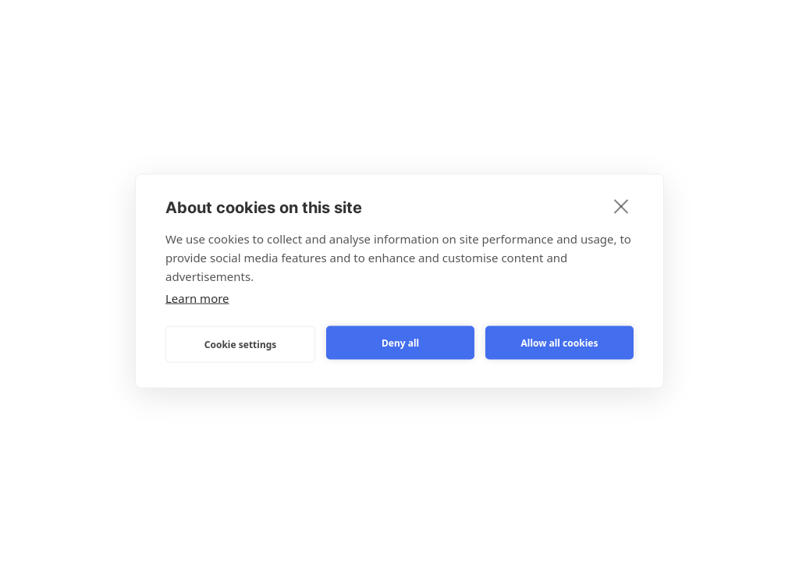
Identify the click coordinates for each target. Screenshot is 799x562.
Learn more (197, 298)
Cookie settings (240, 343)
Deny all (400, 342)
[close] (621, 206)
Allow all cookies (559, 342)
